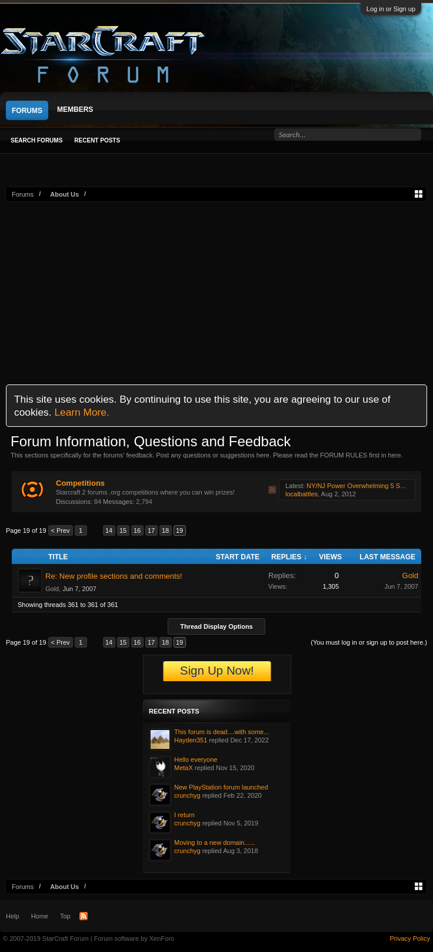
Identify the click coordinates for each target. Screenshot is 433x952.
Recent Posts (97, 140)
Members (75, 109)
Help (12, 916)
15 (122, 530)
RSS (272, 490)
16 (137, 530)
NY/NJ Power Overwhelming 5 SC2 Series (367, 485)
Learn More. (81, 412)
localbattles (301, 493)
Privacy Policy (410, 938)
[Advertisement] (216, 290)
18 (165, 530)
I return (184, 814)
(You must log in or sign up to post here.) (369, 642)
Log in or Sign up (391, 8)
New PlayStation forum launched (221, 787)
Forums (27, 111)
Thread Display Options (216, 626)
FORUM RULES (343, 455)
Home (39, 916)
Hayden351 (190, 740)
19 (179, 530)
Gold (52, 588)
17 (151, 530)
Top (65, 916)
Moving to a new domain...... (214, 842)
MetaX (183, 767)
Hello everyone (195, 759)
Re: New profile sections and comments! (113, 576)
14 (108, 530)
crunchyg (187, 795)
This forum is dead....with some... (221, 731)
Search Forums (36, 140)
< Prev (60, 530)
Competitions (80, 483)
